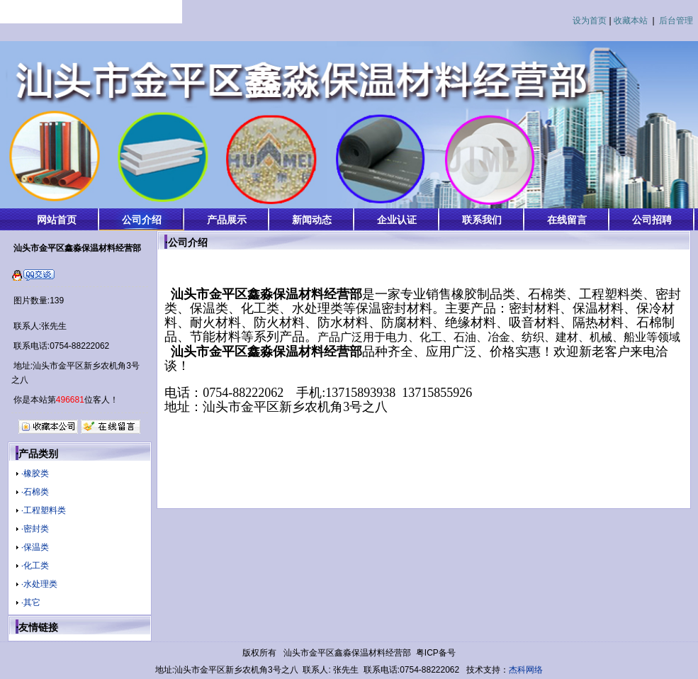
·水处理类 (39, 584)
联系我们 (482, 219)
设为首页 (590, 21)
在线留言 (567, 219)
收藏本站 (631, 21)
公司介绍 (142, 219)
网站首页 (57, 219)
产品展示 (227, 219)
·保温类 (35, 547)
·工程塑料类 (43, 510)
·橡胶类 (35, 473)
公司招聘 (652, 219)
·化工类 (35, 566)
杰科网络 (526, 670)
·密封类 (35, 529)
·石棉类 (35, 492)
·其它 (30, 602)
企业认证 (397, 219)
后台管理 (676, 21)
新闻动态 (312, 219)
